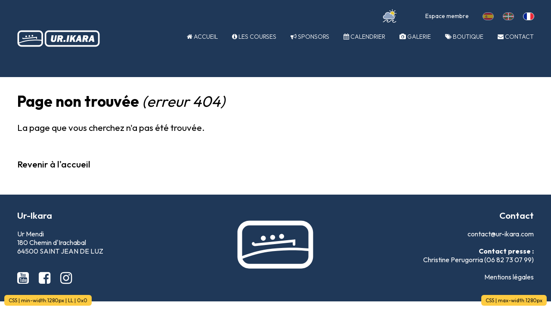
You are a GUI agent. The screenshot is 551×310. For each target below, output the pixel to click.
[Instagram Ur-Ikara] (66, 277)
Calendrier (364, 36)
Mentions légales (509, 277)
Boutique (464, 36)
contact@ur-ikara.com (500, 233)
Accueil (202, 36)
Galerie (415, 36)
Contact (516, 36)
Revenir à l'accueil (53, 164)
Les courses (254, 36)
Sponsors (310, 36)
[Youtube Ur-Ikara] (24, 277)
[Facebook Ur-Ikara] (46, 277)
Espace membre (447, 16)
